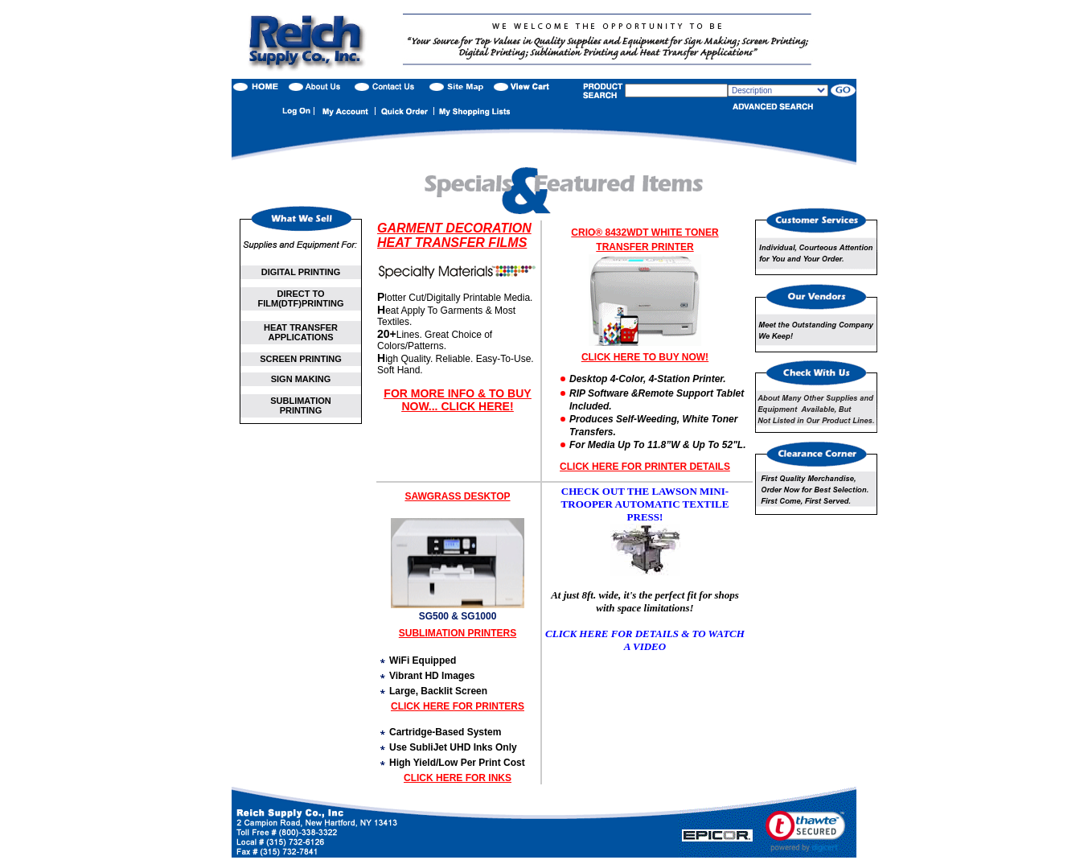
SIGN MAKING (301, 379)
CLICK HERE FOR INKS (457, 778)
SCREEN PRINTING (300, 359)
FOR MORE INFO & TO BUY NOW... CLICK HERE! (457, 400)
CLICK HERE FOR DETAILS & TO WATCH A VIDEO (645, 640)
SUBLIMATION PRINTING (300, 405)
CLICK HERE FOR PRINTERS (457, 706)
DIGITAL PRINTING (301, 272)
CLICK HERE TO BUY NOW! (644, 357)
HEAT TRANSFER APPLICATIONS (301, 332)
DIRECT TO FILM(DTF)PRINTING (301, 298)
